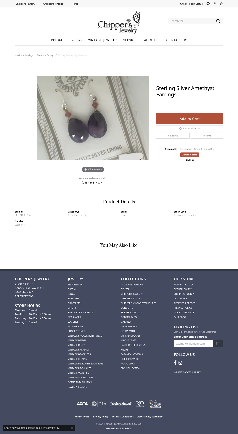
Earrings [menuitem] (73, 298)
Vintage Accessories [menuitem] (80, 377)
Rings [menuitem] (71, 293)
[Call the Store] (24, 292)
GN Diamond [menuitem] (129, 326)
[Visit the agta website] (82, 404)
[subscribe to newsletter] (218, 343)
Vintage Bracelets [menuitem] (79, 354)
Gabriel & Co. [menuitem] (129, 317)
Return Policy (183, 289)
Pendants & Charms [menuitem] (80, 312)
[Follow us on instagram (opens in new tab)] (180, 363)
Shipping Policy (184, 293)
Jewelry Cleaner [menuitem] (78, 386)
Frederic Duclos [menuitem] (131, 312)
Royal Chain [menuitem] (128, 363)
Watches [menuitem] (73, 321)
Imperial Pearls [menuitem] (131, 335)
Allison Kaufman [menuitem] (132, 284)
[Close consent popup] (72, 428)
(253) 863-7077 (92, 182)
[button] (208, 3)
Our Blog (180, 317)
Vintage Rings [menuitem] (76, 345)
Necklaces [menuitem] (74, 317)
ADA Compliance (184, 312)
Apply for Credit (184, 303)
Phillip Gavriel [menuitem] (130, 359)
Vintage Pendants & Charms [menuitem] (85, 363)
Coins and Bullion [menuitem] (80, 382)
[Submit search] (218, 21)
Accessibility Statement (150, 416)
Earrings (29, 55)
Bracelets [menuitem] (74, 303)
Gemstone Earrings (45, 55)
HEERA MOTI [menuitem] (128, 331)
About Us (152, 40)
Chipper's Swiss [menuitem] (130, 298)
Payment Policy (183, 284)
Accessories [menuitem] (75, 326)
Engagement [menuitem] (76, 284)
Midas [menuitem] (124, 349)
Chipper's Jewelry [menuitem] (132, 293)
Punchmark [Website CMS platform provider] (126, 428)
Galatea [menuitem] (126, 321)
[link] (25, 3)
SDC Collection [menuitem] (130, 368)
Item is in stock (189, 154)
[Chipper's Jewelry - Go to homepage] (119, 21)
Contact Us (176, 40)
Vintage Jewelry (103, 40)
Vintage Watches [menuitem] (78, 372)
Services (131, 40)
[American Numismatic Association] (154, 404)
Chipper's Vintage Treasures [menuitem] (138, 303)
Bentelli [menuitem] (126, 289)
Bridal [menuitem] (72, 289)
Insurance (180, 298)
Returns (207, 135)
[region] (93, 118)
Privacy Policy (183, 307)
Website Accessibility (187, 372)
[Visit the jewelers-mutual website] (121, 404)
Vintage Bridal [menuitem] (77, 340)
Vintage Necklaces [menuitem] (79, 368)
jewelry (18, 55)
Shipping (173, 135)
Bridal (57, 40)
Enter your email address (190, 336)
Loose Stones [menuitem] (76, 331)
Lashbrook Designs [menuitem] (133, 345)
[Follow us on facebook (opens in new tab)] (175, 363)
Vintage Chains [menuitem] (77, 359)
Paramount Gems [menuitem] (132, 354)
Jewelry (75, 40)
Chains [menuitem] (72, 307)
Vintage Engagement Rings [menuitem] (85, 335)
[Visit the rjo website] (140, 404)
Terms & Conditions (123, 416)
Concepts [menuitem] (127, 307)
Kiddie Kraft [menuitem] (128, 340)
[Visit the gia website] (99, 404)
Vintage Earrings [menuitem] (79, 349)
